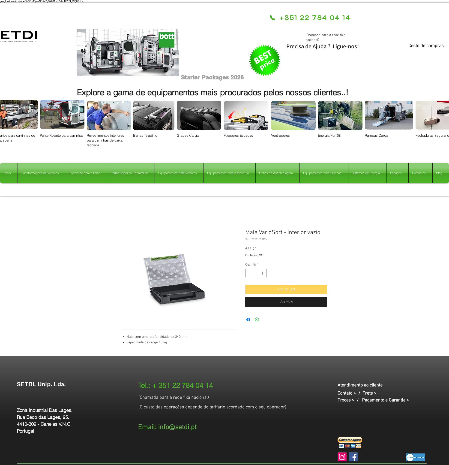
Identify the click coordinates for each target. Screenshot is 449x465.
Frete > (369, 393)
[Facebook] (353, 456)
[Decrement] (249, 273)
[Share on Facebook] (248, 319)
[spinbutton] (256, 273)
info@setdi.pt (177, 427)
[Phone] (272, 18)
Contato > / (350, 393)
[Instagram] (342, 456)
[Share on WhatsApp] (257, 319)
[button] (350, 442)
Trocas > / (350, 400)
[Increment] (263, 273)
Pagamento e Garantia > (385, 400)
